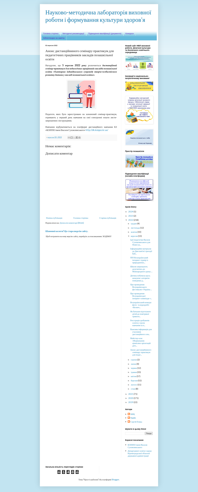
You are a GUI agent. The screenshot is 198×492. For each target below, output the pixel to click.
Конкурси (129, 33)
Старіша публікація (107, 218)
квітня (134, 376)
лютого (134, 384)
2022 (131, 220)
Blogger (115, 479)
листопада (135, 227)
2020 (131, 398)
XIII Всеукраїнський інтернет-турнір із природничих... (139, 260)
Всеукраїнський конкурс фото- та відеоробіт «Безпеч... (141, 304)
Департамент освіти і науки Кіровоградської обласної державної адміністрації (140, 453)
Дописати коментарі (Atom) (72, 223)
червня (134, 368)
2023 (131, 216)
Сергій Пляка (136, 421)
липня (133, 364)
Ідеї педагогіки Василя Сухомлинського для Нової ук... (140, 242)
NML (132, 414)
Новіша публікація (54, 218)
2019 (131, 402)
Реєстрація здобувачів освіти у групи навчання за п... (139, 322)
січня (133, 388)
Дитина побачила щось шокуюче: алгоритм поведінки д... (140, 278)
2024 (131, 211)
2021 (131, 394)
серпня (134, 359)
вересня (134, 236)
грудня (134, 223)
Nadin (133, 418)
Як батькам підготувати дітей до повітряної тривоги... (140, 314)
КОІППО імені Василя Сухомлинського (137, 446)
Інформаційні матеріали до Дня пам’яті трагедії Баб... (141, 251)
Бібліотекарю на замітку (54, 38)
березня (134, 380)
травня (134, 372)
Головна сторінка (50, 33)
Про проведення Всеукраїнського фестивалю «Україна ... (141, 287)
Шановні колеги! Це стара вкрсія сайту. (66, 231)
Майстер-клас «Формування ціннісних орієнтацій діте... (140, 342)
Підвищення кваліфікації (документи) (104, 33)
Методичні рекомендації (73, 33)
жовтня (134, 232)
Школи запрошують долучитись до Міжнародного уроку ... (141, 269)
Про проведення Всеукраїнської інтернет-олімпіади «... (141, 296)
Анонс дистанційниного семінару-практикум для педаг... (140, 352)
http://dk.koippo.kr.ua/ (97, 130)
